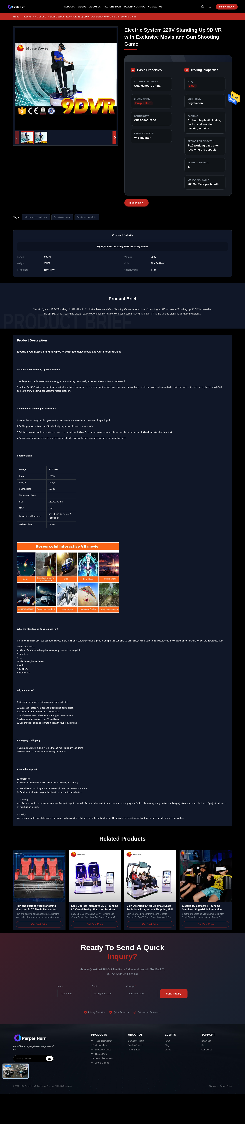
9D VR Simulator (99, 1045)
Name (60, 986)
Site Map (213, 1086)
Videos (82, 6)
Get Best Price (39, 924)
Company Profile (136, 1041)
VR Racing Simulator (101, 1041)
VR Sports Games (100, 1063)
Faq (203, 1045)
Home (16, 16)
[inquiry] (49, 1058)
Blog (167, 1045)
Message (131, 986)
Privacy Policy (226, 1086)
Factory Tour (112, 6)
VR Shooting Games (101, 1049)
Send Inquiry (173, 993)
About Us (95, 6)
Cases (168, 1049)
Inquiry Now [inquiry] (226, 6)
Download (206, 1041)
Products (68, 6)
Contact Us (155, 6)
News (167, 1041)
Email (95, 986)
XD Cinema (40, 16)
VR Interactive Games (102, 1058)
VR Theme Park (99, 1054)
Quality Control (134, 6)
